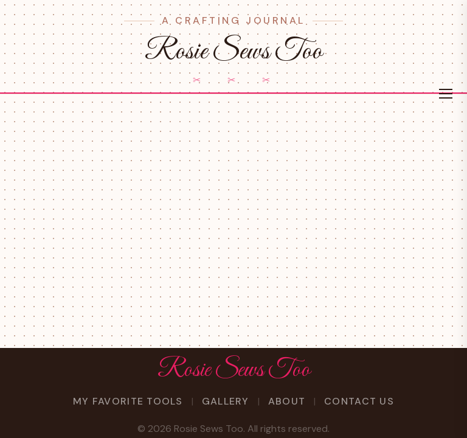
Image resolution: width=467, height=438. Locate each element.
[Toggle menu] (445, 93)
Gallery (225, 401)
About (286, 401)
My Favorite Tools (128, 401)
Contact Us (359, 401)
